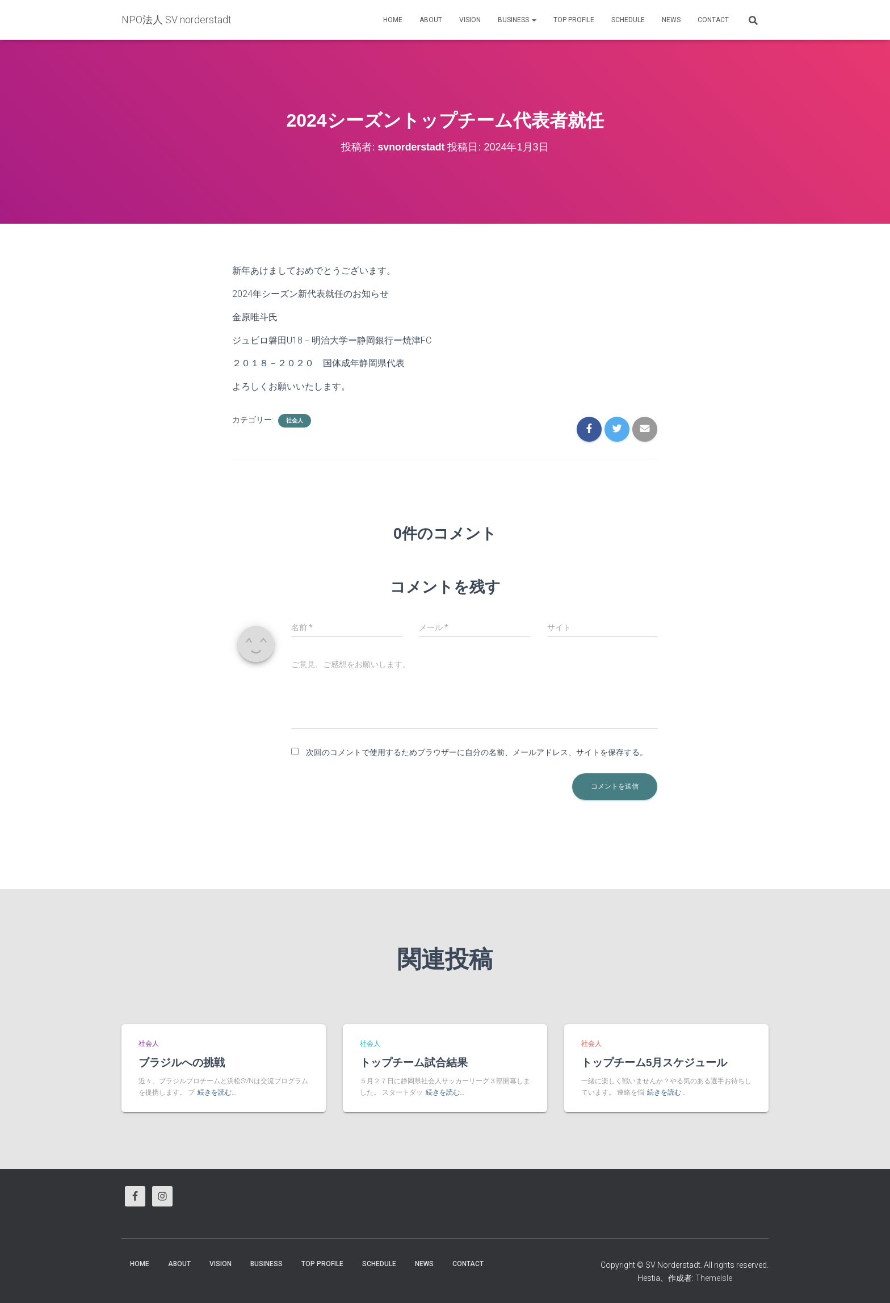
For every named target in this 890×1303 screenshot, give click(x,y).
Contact (713, 20)
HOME (392, 20)
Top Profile (573, 20)
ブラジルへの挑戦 (181, 1063)
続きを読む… (217, 1092)
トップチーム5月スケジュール (654, 1063)
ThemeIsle (713, 1277)
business (517, 20)
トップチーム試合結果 (414, 1063)
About (430, 20)
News (671, 20)
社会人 (294, 420)
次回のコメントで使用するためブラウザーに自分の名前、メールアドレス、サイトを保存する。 (477, 752)
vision (470, 20)
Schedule (628, 20)
